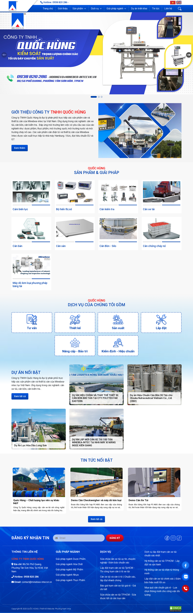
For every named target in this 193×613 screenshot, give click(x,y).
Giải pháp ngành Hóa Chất (69, 564)
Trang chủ (48, 8)
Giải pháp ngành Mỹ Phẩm (69, 569)
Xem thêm (19, 148)
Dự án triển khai (139, 8)
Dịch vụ (95, 8)
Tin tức (155, 8)
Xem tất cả (20, 396)
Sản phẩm (78, 8)
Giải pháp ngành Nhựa (67, 574)
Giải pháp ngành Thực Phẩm (70, 580)
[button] (79, 8)
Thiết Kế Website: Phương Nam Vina (55, 609)
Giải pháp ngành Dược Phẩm (70, 559)
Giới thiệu (63, 8)
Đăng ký (115, 538)
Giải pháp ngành (115, 8)
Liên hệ (168, 8)
